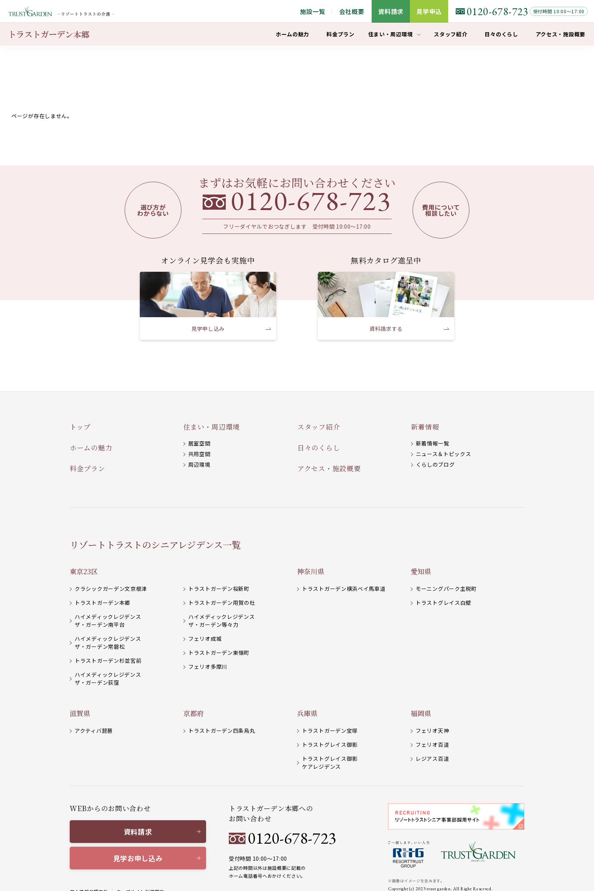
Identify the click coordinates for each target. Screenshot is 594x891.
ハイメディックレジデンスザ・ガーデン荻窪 (108, 678)
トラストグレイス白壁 (443, 602)
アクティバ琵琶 (94, 730)
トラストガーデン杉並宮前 (108, 660)
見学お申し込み (138, 858)
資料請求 (138, 831)
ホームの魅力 (91, 447)
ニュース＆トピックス (443, 454)
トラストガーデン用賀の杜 (221, 602)
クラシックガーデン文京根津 (111, 588)
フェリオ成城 (205, 638)
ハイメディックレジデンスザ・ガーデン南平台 (108, 620)
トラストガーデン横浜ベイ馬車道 (344, 588)
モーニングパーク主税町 (446, 588)
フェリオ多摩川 (207, 666)
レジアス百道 (432, 758)
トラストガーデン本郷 (102, 602)
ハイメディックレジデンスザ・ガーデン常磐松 (108, 642)
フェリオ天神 (432, 730)
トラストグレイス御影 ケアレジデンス (330, 762)
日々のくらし (318, 447)
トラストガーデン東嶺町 (219, 652)
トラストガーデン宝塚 (330, 730)
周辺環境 (199, 464)
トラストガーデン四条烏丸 (221, 730)
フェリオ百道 (432, 744)
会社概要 (351, 11)
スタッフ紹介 (318, 426)
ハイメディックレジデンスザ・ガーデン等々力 (221, 620)
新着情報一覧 (432, 443)
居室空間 (199, 443)
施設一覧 (312, 11)
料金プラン (87, 468)
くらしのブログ (435, 464)
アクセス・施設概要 (329, 468)
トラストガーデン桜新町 (219, 588)
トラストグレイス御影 (330, 744)
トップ (80, 426)
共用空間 (199, 454)
